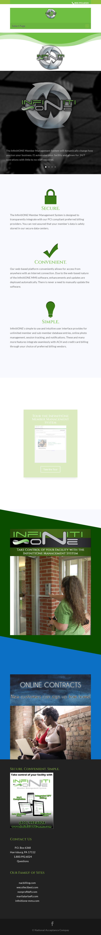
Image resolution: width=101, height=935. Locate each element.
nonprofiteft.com (27, 891)
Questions (23, 861)
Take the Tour (50, 464)
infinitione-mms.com (27, 900)
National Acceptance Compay (52, 930)
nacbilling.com (27, 882)
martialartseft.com (27, 896)
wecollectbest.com (27, 887)
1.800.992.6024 (23, 856)
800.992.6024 (81, 2)
